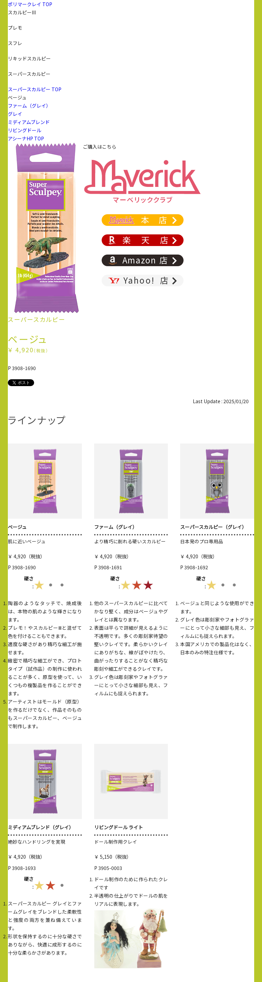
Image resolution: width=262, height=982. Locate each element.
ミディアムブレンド (29, 122)
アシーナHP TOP (26, 138)
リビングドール (24, 130)
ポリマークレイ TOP (30, 4)
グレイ (15, 113)
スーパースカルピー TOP (34, 89)
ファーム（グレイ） (29, 105)
